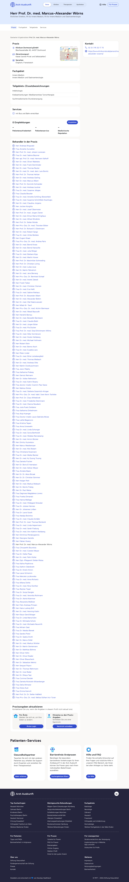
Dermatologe (89, 824)
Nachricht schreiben (64, 726)
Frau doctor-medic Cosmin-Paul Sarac (31, 385)
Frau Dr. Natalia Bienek (25, 630)
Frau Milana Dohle (23, 583)
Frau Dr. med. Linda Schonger (28, 430)
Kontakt (13, 869)
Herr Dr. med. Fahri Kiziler (26, 557)
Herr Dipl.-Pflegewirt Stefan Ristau (29, 560)
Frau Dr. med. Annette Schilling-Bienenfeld (33, 197)
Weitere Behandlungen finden (58, 827)
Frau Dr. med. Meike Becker (27, 455)
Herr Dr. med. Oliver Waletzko (28, 162)
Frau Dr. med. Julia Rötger (26, 251)
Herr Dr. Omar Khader (24, 656)
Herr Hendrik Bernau (24, 315)
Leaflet (65, 60)
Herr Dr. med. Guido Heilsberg (28, 337)
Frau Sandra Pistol (23, 634)
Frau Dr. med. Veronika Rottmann (29, 595)
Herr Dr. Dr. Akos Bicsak (25, 474)
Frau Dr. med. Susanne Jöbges (28, 190)
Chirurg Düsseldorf (17, 821)
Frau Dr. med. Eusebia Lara (26, 350)
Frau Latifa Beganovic (24, 420)
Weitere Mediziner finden (19, 827)
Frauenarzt (88, 818)
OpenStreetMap (73, 60)
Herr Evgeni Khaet (23, 238)
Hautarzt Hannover (16, 818)
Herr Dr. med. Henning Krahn (27, 611)
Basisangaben (52, 845)
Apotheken (80, 4)
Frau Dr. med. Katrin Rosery (27, 382)
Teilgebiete (33, 27)
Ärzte (47, 4)
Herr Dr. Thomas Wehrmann (27, 669)
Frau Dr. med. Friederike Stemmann (30, 401)
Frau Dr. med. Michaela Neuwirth (29, 624)
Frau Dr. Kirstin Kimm (24, 570)
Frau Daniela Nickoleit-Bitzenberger (30, 681)
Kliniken (56, 4)
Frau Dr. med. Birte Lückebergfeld (29, 356)
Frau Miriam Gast (23, 627)
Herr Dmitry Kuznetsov (25, 442)
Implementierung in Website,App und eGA (94, 843)
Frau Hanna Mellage (24, 500)
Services (43, 27)
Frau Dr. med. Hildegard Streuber (29, 503)
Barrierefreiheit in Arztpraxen (20, 842)
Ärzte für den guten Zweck (57, 854)
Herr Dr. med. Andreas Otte (27, 363)
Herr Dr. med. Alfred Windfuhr (28, 219)
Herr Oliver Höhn (22, 653)
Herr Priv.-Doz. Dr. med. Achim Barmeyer (32, 308)
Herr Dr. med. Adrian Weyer (27, 468)
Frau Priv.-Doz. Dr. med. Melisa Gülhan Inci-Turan (36, 697)
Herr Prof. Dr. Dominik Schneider (29, 184)
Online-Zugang (52, 848)
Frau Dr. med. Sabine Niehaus (28, 292)
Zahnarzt (87, 812)
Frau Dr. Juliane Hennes (25, 506)
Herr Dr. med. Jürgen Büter (27, 324)
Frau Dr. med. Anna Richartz (27, 579)
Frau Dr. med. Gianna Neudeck (28, 404)
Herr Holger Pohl (22, 481)
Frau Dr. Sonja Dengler (25, 592)
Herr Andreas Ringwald (25, 146)
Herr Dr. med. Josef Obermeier (28, 209)
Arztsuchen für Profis (91, 847)
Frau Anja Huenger (23, 414)
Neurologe (88, 809)
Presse (12, 866)
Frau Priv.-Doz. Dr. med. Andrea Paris (31, 241)
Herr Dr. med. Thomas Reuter (28, 168)
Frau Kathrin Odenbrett (25, 567)
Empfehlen (72, 122)
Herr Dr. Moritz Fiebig (24, 487)
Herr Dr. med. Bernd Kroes (26, 245)
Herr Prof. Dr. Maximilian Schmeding (30, 260)
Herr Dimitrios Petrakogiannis (27, 535)
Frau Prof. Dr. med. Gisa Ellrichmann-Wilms (33, 331)
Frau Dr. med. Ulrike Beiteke (27, 235)
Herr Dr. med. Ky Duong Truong (28, 458)
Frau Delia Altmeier (23, 685)
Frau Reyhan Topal (23, 589)
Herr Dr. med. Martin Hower (27, 257)
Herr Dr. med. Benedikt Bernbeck (29, 318)
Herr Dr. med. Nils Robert (26, 449)
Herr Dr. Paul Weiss (23, 490)
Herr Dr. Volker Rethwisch (26, 378)
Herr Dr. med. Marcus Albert (27, 181)
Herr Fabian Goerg (23, 541)
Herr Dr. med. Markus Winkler (28, 643)
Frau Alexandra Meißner (25, 602)
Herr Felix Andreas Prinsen (26, 605)
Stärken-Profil (52, 851)
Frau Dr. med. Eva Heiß (25, 289)
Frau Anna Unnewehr (24, 426)
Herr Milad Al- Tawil (24, 305)
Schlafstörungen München (56, 812)
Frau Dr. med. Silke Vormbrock (28, 334)
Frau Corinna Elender (24, 678)
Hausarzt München (17, 806)
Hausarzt (87, 815)
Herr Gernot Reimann (24, 375)
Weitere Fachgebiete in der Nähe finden (98, 827)
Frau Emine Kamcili (23, 691)
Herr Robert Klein (23, 343)
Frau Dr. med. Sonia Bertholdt (28, 433)
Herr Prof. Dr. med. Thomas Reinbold (31, 522)
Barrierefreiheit (89, 869)
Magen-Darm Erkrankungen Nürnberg (61, 806)
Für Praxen (113, 4)
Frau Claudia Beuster (24, 193)
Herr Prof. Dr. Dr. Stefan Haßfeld (29, 694)
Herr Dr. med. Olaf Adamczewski (29, 302)
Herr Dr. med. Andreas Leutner (28, 187)
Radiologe (88, 806)
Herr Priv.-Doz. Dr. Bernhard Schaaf (30, 276)
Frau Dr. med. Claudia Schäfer (28, 519)
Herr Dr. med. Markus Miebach (28, 484)
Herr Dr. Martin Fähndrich (26, 270)
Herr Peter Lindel (22, 353)
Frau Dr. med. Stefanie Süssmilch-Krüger (32, 391)
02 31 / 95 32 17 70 (96, 48)
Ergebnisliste (23, 37)
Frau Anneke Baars (23, 471)
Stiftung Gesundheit (17, 860)
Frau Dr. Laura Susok (24, 512)
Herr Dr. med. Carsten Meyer (27, 551)
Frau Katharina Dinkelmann (26, 410)
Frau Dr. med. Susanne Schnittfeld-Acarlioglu (34, 200)
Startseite (13, 37)
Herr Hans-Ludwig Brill (25, 608)
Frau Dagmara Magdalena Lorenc (29, 493)
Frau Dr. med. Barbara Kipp (27, 254)
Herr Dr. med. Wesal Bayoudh (28, 312)
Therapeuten (67, 4)
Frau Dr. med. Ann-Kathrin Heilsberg (30, 532)
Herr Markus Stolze (23, 388)
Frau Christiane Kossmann (26, 452)
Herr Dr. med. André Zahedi (27, 280)
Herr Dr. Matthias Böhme (26, 650)
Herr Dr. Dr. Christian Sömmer (28, 477)
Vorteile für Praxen (54, 839)
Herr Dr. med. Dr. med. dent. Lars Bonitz (32, 171)
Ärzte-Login (31, 726)
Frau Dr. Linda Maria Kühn (26, 618)
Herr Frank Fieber (23, 283)
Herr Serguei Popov (23, 665)
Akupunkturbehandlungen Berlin (59, 809)
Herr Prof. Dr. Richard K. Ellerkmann (30, 229)
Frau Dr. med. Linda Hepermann (29, 525)
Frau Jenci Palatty (23, 369)
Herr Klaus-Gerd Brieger (25, 615)
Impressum (88, 860)
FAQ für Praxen (52, 842)
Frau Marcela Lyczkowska (26, 576)
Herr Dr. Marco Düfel (24, 640)
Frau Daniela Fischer (24, 461)
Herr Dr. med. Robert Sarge (27, 232)
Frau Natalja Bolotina (24, 516)
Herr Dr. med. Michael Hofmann (28, 340)
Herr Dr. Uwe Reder (23, 672)
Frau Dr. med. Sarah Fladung (27, 528)
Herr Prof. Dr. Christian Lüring (28, 264)
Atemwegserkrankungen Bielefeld (59, 821)
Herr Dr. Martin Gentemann (27, 646)
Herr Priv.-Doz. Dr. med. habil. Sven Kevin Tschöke (36, 394)
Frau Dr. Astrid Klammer (25, 599)
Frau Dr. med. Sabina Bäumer (27, 155)
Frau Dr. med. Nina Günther (27, 586)
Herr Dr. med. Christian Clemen (28, 286)
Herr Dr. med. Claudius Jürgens (28, 203)
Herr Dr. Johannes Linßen (26, 509)
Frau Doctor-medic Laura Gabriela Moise (32, 417)
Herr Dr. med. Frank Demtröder (28, 165)
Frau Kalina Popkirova (24, 563)
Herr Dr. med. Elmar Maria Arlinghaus (31, 216)
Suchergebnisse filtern (59, 776)
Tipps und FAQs (16, 839)
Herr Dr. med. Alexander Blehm (28, 299)
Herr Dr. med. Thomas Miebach (28, 359)
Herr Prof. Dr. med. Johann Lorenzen (30, 152)
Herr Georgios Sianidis (25, 538)
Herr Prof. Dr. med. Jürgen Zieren (29, 213)
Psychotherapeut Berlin (18, 815)
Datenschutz (88, 863)
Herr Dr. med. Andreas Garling (28, 178)
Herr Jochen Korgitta (24, 206)
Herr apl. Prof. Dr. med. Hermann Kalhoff (32, 158)
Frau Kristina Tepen (23, 423)
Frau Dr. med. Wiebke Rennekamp (29, 436)
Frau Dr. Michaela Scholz (26, 621)
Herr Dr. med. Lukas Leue (26, 267)
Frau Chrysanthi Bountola (26, 548)
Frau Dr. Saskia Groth (24, 637)
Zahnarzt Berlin (15, 809)
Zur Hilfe (91, 776)
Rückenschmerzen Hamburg (57, 824)
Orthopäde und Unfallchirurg (94, 821)
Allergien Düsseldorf (54, 818)
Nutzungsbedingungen (92, 866)
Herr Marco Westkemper (26, 445)
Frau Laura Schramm (24, 573)
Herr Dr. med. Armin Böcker (27, 439)
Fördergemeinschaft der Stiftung (22, 863)
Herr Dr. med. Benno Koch (26, 347)
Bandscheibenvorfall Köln (56, 815)
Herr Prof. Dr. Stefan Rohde (27, 222)
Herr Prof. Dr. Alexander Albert (28, 296)
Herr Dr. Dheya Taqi (23, 675)
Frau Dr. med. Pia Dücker (26, 327)
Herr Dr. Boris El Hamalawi (26, 465)
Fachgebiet (23, 27)
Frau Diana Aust (22, 688)
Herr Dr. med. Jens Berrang (27, 273)
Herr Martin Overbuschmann (27, 366)
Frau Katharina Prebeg (25, 372)
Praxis (13, 27)
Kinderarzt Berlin (16, 812)
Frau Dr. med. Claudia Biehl (27, 321)
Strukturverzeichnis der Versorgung (97, 839)
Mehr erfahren (20, 776)
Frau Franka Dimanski (24, 496)
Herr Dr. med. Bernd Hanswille (28, 248)
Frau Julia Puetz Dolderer (26, 407)
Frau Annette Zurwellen (25, 149)
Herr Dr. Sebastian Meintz (26, 662)
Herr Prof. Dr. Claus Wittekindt (28, 398)
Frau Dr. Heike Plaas (24, 554)
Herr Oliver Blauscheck (25, 659)
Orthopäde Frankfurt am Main (21, 824)
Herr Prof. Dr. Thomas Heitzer (28, 174)
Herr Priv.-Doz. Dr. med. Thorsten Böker (32, 225)
